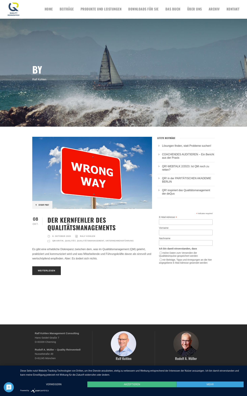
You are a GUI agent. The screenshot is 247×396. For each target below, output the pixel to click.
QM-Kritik (58, 241)
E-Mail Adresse (168, 217)
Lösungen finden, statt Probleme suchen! (186, 145)
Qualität (70, 241)
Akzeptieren (132, 384)
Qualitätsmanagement (90, 241)
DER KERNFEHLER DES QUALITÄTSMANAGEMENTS (81, 223)
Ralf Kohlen (87, 236)
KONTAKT (233, 8)
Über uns (194, 8)
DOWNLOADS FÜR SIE (143, 8)
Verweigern (53, 384)
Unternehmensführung (120, 241)
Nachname (164, 238)
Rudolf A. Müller (186, 358)
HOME (49, 8)
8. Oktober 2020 (61, 236)
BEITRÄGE (67, 8)
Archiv (214, 8)
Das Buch (172, 8)
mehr (210, 384)
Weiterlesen (46, 270)
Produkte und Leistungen (101, 8)
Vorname (163, 228)
